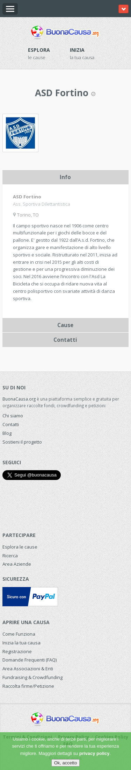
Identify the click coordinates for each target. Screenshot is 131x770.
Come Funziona (18, 634)
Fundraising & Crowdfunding (32, 677)
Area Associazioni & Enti (27, 668)
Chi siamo (12, 415)
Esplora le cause (19, 547)
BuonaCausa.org (19, 399)
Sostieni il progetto (22, 442)
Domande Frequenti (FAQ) (29, 660)
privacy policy (94, 753)
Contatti (10, 424)
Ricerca (10, 555)
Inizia (77, 50)
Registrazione (17, 651)
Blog (7, 433)
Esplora (39, 50)
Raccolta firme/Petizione (28, 686)
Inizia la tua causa (21, 643)
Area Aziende (16, 564)
